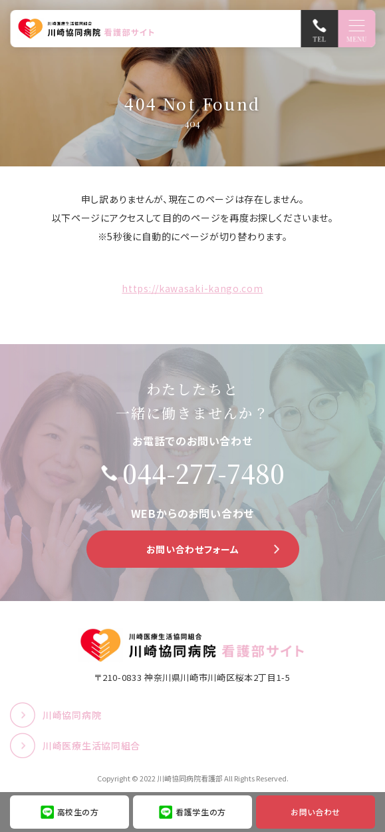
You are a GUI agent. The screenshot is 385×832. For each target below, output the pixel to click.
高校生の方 (78, 811)
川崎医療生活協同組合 (91, 745)
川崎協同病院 (72, 715)
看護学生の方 (201, 811)
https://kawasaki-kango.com (192, 288)
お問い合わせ (315, 811)
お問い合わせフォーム (192, 549)
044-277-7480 (203, 473)
